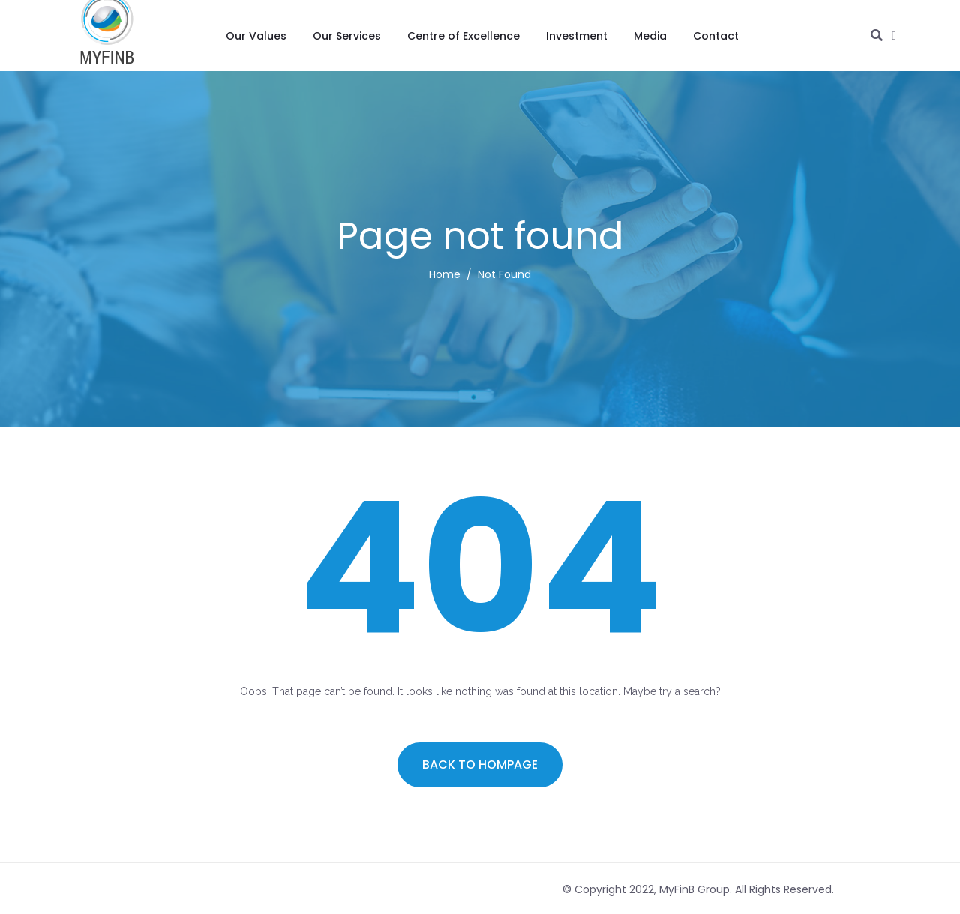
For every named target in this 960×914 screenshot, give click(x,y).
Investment (577, 35)
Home (444, 274)
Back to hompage (480, 764)
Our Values (256, 35)
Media (650, 35)
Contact (716, 35)
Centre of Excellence (463, 35)
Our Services (347, 35)
